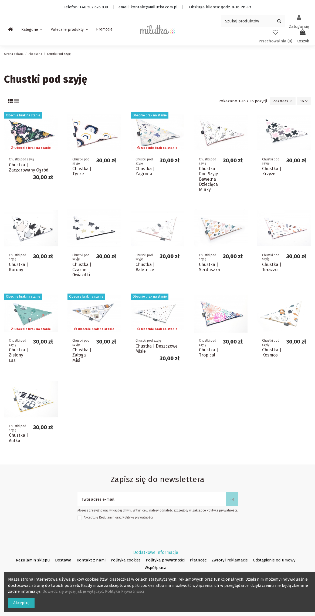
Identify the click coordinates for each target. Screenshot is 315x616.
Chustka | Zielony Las (18, 355)
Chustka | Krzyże (271, 171)
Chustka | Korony (18, 267)
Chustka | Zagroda (145, 171)
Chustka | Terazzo (271, 267)
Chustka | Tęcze (82, 171)
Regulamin (106, 517)
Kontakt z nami (91, 560)
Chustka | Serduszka (209, 267)
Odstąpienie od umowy (274, 560)
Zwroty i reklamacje (230, 560)
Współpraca (156, 567)
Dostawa (63, 560)
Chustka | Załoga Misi (82, 355)
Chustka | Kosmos (271, 352)
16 (304, 101)
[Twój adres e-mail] (151, 499)
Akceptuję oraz (118, 517)
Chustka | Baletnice (145, 267)
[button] (31, 29)
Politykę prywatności (138, 517)
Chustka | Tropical (208, 352)
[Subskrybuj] (232, 499)
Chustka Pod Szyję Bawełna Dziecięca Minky (208, 179)
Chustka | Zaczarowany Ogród (29, 167)
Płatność (198, 560)
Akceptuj (21, 602)
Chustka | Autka (18, 438)
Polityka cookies (126, 560)
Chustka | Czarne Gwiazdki (82, 269)
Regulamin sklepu (33, 560)
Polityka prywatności (165, 560)
